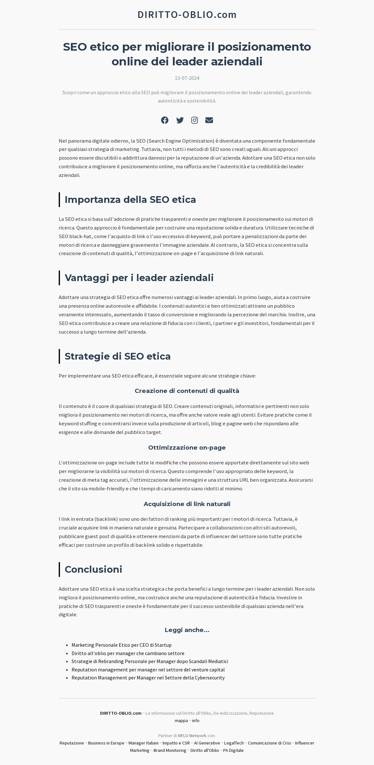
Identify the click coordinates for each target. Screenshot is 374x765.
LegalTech (234, 743)
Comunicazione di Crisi (269, 743)
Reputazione (72, 743)
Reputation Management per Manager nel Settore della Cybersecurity (148, 677)
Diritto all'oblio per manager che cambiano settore (128, 653)
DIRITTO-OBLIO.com (120, 713)
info (196, 720)
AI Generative (207, 743)
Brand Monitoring (170, 750)
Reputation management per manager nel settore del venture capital (148, 669)
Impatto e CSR (176, 743)
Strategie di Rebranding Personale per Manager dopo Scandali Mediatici (150, 661)
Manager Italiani (143, 743)
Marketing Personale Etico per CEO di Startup (122, 645)
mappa (181, 720)
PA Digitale (233, 750)
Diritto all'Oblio (205, 750)
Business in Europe (106, 743)
